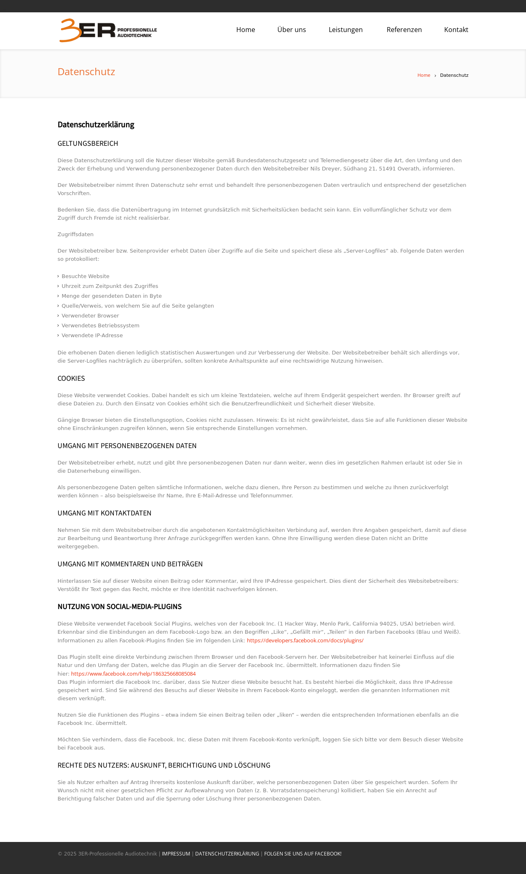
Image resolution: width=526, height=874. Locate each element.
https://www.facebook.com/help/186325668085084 (133, 673)
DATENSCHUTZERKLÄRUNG (227, 853)
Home (424, 75)
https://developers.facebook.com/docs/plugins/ (305, 640)
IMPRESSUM (176, 853)
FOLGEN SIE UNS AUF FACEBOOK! (302, 853)
